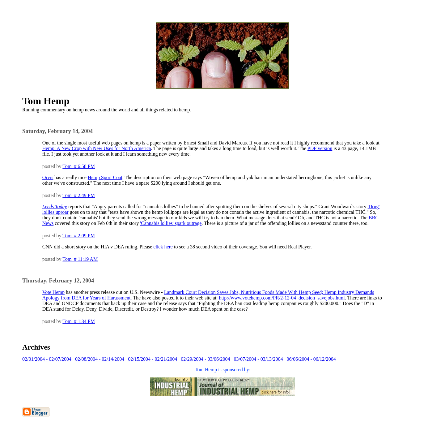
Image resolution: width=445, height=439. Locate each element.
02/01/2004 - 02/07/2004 (46, 359)
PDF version (319, 148)
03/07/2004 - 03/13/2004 (258, 359)
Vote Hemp (53, 292)
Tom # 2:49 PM (78, 195)
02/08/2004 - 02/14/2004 (99, 359)
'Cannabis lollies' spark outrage (170, 223)
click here (163, 246)
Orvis (47, 177)
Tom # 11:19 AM (80, 259)
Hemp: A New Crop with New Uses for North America (96, 148)
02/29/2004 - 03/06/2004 (205, 359)
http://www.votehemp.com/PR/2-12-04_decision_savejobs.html (282, 297)
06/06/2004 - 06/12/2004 (311, 359)
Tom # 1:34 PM (78, 321)
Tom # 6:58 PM (78, 166)
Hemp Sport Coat (105, 177)
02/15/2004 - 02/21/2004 (152, 359)
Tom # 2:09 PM (78, 235)
